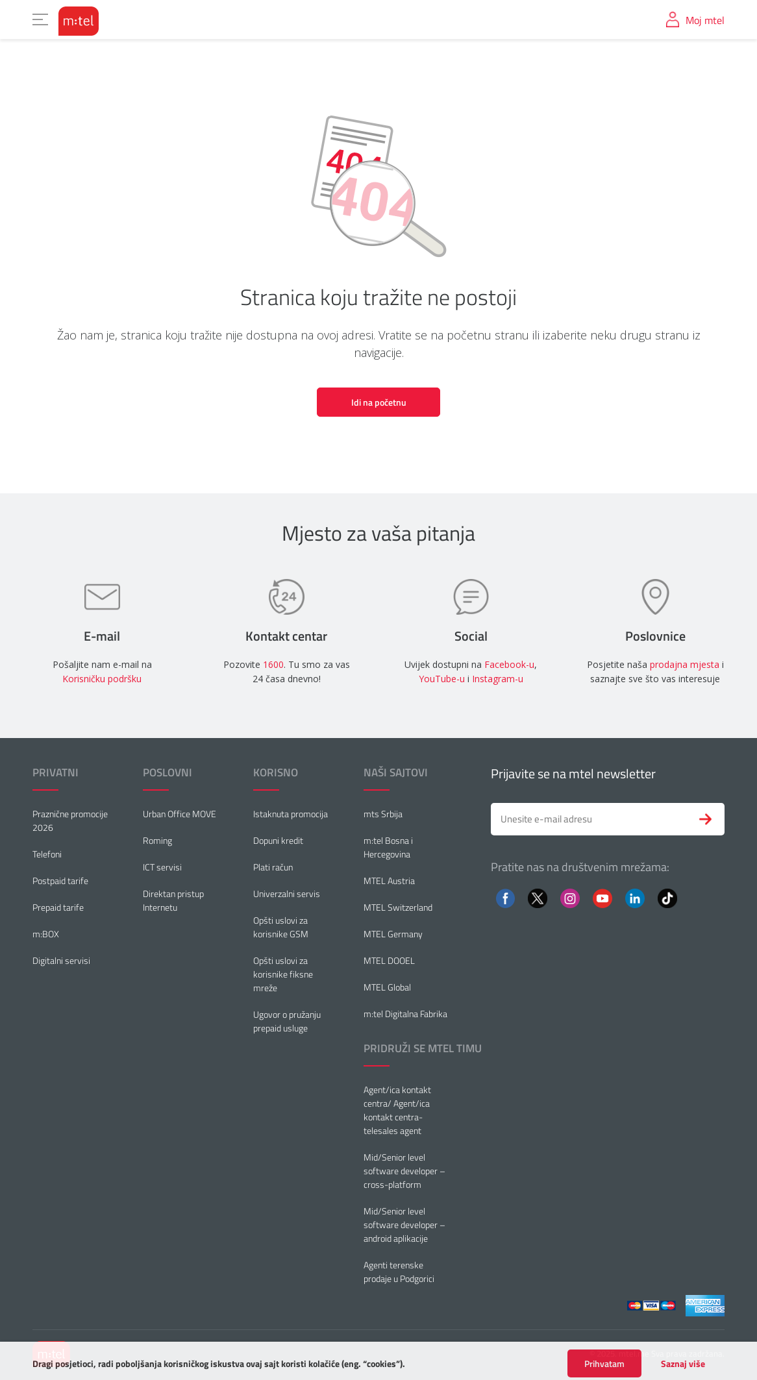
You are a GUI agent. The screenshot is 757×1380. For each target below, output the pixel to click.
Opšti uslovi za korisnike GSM (280, 927)
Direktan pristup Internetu (173, 900)
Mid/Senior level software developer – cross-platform (404, 1170)
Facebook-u (509, 664)
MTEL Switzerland (398, 907)
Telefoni (47, 854)
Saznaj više (683, 1373)
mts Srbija (383, 813)
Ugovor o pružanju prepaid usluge (287, 1021)
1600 (273, 664)
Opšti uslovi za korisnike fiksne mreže (283, 974)
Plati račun (273, 867)
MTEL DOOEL (389, 960)
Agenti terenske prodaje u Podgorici (399, 1271)
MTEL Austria (389, 880)
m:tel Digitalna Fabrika (405, 1013)
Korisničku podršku (102, 678)
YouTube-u (442, 678)
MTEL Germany (393, 934)
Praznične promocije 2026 (70, 820)
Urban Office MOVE (179, 813)
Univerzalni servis (286, 893)
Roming (157, 840)
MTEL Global (387, 987)
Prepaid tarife (58, 907)
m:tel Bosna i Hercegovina (388, 847)
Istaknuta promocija (290, 813)
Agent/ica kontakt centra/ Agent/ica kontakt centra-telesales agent (397, 1110)
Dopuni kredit (278, 840)
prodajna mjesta (684, 664)
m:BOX (45, 934)
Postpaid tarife (60, 880)
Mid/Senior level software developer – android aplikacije (404, 1224)
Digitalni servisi (61, 960)
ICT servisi (162, 867)
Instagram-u (497, 678)
